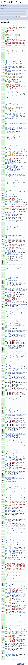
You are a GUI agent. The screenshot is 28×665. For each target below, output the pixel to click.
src (1, 18)
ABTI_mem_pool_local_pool (14, 239)
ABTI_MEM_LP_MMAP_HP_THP (14, 57)
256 (2, 433)
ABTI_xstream (8, 66)
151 (2, 264)
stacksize (16, 343)
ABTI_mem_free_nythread (11, 192)
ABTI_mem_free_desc (10, 621)
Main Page (3, 5)
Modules (3, 8)
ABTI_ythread (10, 241)
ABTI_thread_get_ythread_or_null (14, 528)
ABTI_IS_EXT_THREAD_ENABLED (17, 151)
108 (2, 191)
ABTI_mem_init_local (10, 63)
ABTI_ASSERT (15, 116)
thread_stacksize (10, 295)
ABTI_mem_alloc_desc (10, 575)
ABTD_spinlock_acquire (11, 214)
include (5, 18)
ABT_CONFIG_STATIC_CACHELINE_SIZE (15, 248)
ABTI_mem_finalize (13, 67)
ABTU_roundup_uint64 (10, 91)
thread (18, 313)
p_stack (16, 342)
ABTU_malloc (8, 134)
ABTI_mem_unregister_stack (12, 105)
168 (2, 289)
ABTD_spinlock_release (11, 220)
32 (2, 76)
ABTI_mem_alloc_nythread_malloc (14, 128)
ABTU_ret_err (8, 61)
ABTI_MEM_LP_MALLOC (12, 54)
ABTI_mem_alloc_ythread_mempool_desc (15, 434)
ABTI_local (22, 175)
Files (14, 14)
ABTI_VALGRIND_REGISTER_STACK (13, 100)
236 (2, 404)
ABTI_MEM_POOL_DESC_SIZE (18, 582)
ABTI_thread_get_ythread (11, 491)
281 (2, 477)
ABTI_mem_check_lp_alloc (11, 73)
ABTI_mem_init (9, 61)
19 (2, 55)
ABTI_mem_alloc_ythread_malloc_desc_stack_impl (16, 265)
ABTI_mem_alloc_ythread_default (14, 289)
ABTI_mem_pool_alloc (10, 162)
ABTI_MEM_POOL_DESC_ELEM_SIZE (16, 134)
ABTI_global (16, 61)
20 (2, 56)
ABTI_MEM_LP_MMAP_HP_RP (13, 56)
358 (2, 620)
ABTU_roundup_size (15, 274)
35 (2, 80)
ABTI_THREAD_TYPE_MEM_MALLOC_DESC (14, 138)
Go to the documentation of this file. (9, 26)
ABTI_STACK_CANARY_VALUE (13, 95)
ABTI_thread (10, 131)
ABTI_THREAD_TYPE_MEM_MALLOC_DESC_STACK (16, 314)
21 (2, 57)
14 (2, 47)
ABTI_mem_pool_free (10, 217)
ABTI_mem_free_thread (11, 478)
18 (2, 54)
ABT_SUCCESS (14, 140)
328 (2, 571)
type (14, 167)
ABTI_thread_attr (15, 356)
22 (2, 58)
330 (2, 574)
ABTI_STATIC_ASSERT (10, 445)
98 (2, 174)
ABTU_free (10, 233)
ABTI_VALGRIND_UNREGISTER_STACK (14, 123)
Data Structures (14, 11)
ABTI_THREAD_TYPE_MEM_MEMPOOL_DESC (14, 168)
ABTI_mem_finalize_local (11, 70)
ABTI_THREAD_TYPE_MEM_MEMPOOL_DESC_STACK (16, 326)
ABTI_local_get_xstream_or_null (14, 149)
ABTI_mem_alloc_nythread (11, 175)
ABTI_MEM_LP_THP (11, 58)
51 (2, 104)
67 (2, 128)
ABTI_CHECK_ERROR (12, 136)
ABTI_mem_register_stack (11, 81)
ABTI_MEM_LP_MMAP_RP (12, 55)
